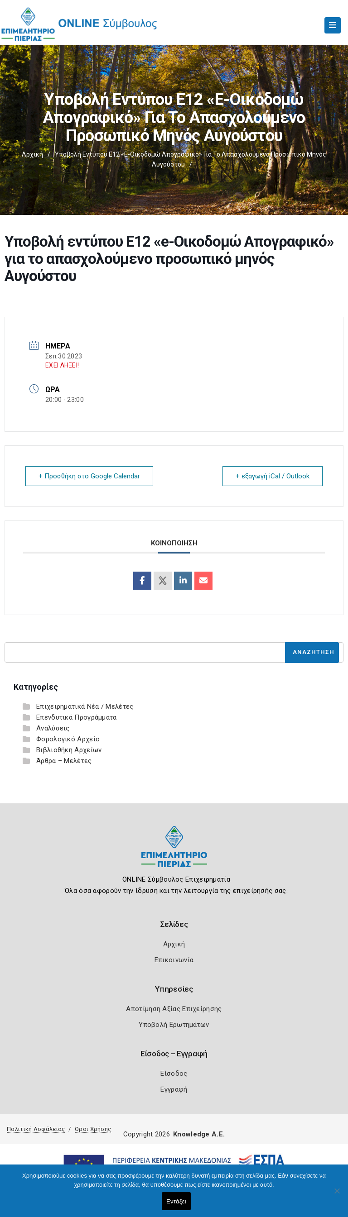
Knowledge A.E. (199, 1134)
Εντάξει (176, 1201)
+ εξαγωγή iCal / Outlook (272, 476)
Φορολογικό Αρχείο (68, 739)
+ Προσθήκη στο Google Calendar (89, 476)
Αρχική (32, 154)
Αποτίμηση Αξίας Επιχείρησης (174, 1009)
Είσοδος (173, 1073)
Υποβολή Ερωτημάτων (174, 1025)
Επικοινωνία (174, 960)
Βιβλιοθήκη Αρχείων (69, 750)
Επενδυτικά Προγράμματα (76, 717)
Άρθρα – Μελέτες (64, 761)
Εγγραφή (173, 1089)
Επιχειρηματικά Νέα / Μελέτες (84, 706)
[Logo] (174, 853)
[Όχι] (336, 1195)
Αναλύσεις (53, 728)
